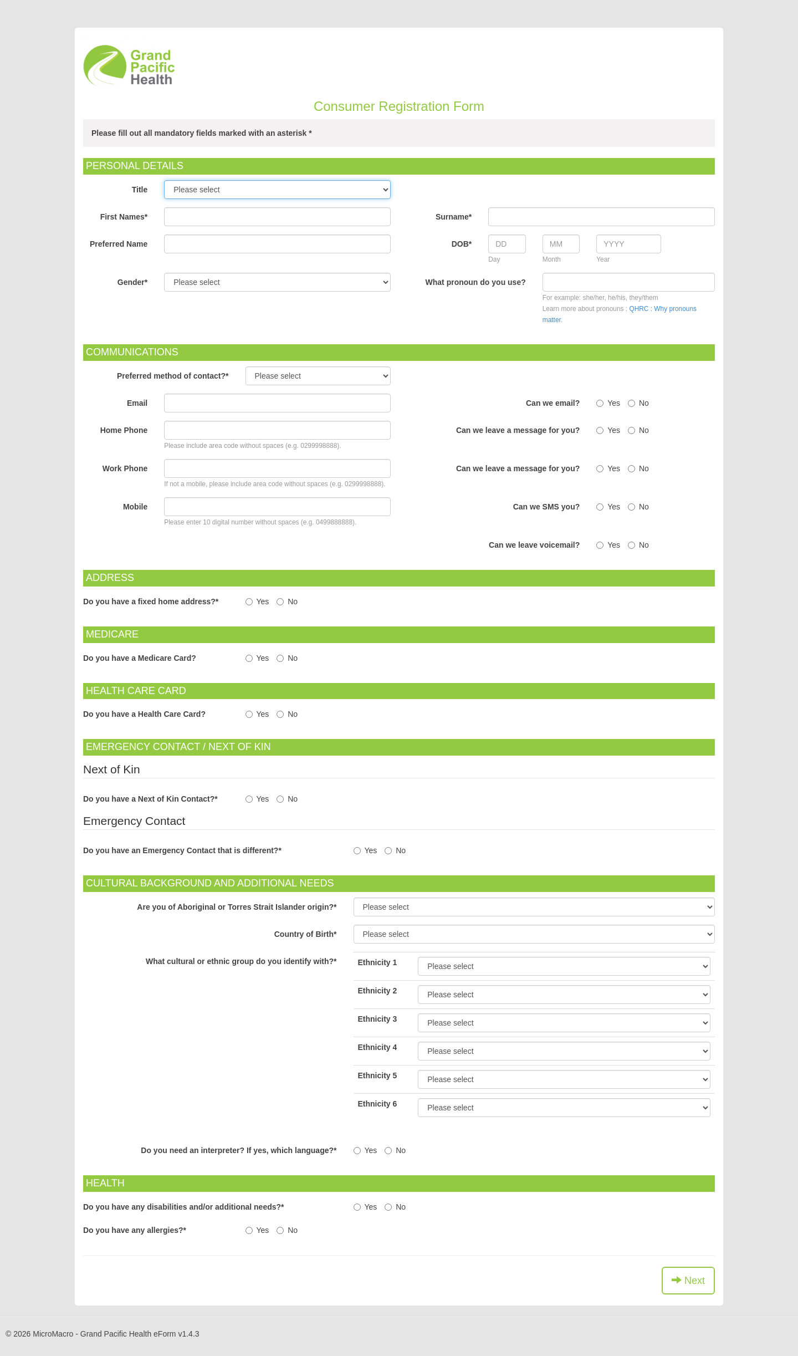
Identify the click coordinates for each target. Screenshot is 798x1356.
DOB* (462, 243)
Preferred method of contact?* (172, 375)
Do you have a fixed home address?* (150, 601)
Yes (608, 403)
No (638, 403)
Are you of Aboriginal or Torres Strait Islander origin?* (236, 907)
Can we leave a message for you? (518, 430)
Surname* (454, 216)
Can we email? (553, 403)
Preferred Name (118, 243)
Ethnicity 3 (377, 1019)
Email (137, 403)
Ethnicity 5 (377, 1075)
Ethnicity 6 (377, 1103)
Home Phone (124, 430)
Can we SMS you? (546, 506)
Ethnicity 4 (377, 1047)
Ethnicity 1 (377, 962)
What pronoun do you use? (476, 282)
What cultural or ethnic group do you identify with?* (241, 961)
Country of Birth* (305, 934)
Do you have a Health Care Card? (144, 714)
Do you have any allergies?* (134, 1230)
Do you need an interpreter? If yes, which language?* (238, 1150)
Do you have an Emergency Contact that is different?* (182, 850)
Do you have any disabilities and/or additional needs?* (183, 1206)
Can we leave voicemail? (534, 545)
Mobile (135, 506)
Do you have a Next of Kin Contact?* (150, 798)
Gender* (132, 282)
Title (140, 189)
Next (688, 1280)
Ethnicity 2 (377, 990)
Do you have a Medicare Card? (139, 658)
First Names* (124, 216)
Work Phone (125, 468)
